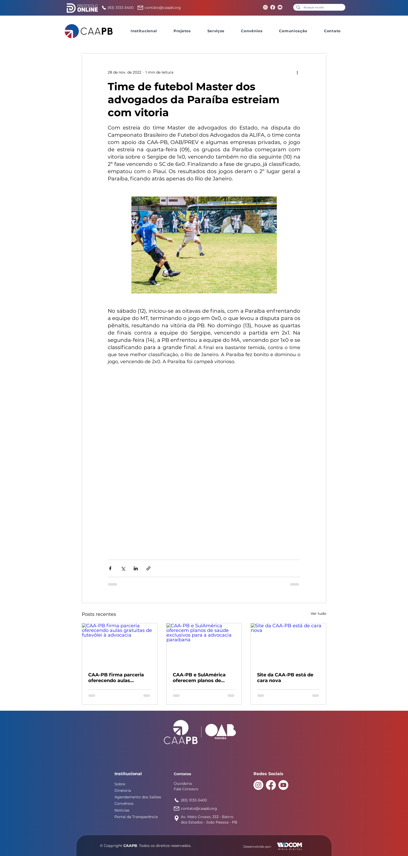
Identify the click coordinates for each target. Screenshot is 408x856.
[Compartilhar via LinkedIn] (135, 568)
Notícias (121, 810)
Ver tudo (318, 613)
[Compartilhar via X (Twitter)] (122, 568)
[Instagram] (265, 7)
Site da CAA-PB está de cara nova (285, 677)
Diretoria (122, 790)
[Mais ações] (297, 72)
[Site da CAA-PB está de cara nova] (288, 644)
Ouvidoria (183, 783)
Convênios (123, 803)
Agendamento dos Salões (137, 797)
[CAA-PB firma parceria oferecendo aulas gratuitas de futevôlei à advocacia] (119, 644)
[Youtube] (280, 7)
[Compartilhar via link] (148, 568)
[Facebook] (272, 7)
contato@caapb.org (163, 7)
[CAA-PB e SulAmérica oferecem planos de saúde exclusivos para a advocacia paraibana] (204, 644)
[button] (143, 31)
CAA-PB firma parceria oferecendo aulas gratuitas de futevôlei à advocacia (116, 677)
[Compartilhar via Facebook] (110, 568)
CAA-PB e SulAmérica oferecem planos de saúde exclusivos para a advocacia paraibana (202, 677)
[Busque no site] (319, 7)
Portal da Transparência (136, 816)
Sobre (119, 784)
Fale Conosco (186, 789)
